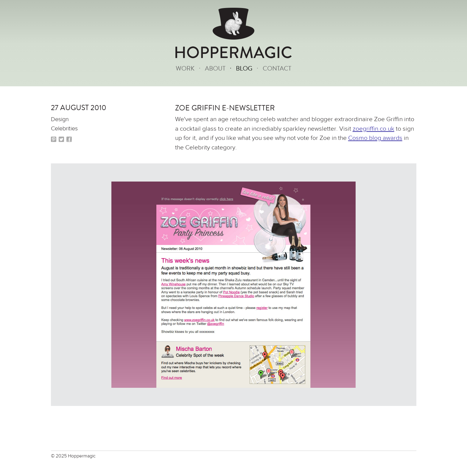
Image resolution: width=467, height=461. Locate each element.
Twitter (61, 139)
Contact (277, 68)
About (215, 68)
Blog (244, 68)
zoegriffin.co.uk (373, 129)
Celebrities (64, 128)
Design (60, 119)
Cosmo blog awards (375, 138)
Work (185, 68)
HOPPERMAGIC (233, 52)
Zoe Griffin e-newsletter (225, 108)
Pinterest (53, 139)
